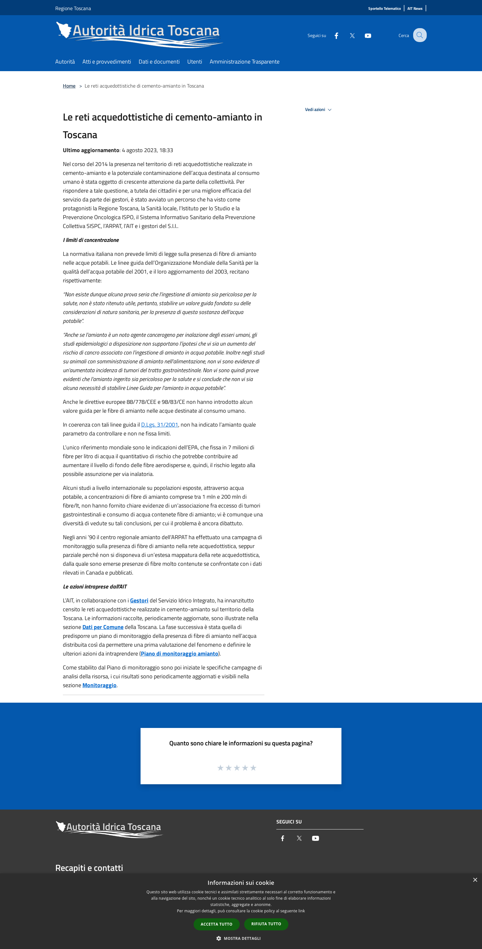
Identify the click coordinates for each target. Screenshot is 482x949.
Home (69, 85)
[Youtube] (363, 35)
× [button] (475, 880)
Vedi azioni (319, 110)
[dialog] (241, 911)
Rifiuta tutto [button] (266, 924)
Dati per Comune (103, 627)
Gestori (139, 600)
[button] (241, 938)
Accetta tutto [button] (216, 924)
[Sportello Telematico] (384, 9)
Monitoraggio (99, 685)
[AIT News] (415, 9)
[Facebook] (331, 35)
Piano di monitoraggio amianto (179, 653)
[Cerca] (419, 35)
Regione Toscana (73, 8)
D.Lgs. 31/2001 (159, 424)
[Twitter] (347, 35)
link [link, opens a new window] (301, 911)
